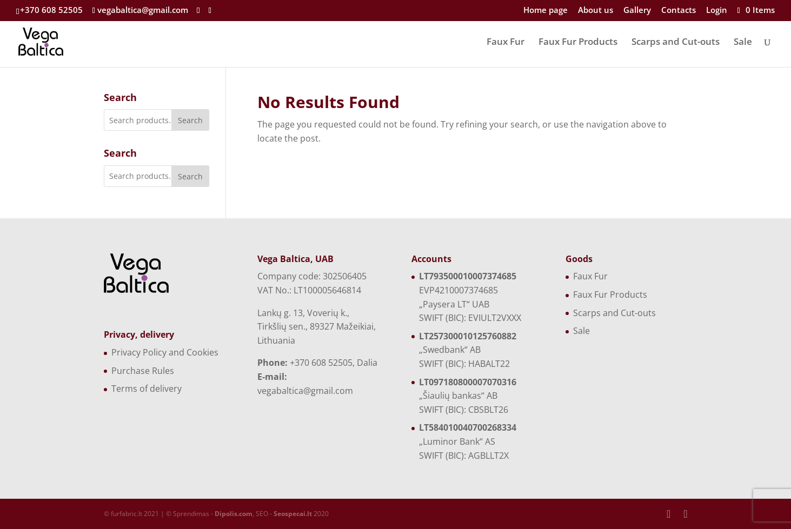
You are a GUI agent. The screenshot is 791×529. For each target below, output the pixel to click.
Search (190, 120)
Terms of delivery (146, 388)
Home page (545, 10)
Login (716, 10)
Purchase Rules (142, 371)
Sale (743, 43)
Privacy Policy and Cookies (164, 352)
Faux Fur (505, 43)
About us (595, 10)
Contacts (678, 10)
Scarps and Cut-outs (676, 43)
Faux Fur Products (578, 43)
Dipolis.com (233, 513)
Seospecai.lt (293, 513)
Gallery (637, 10)
